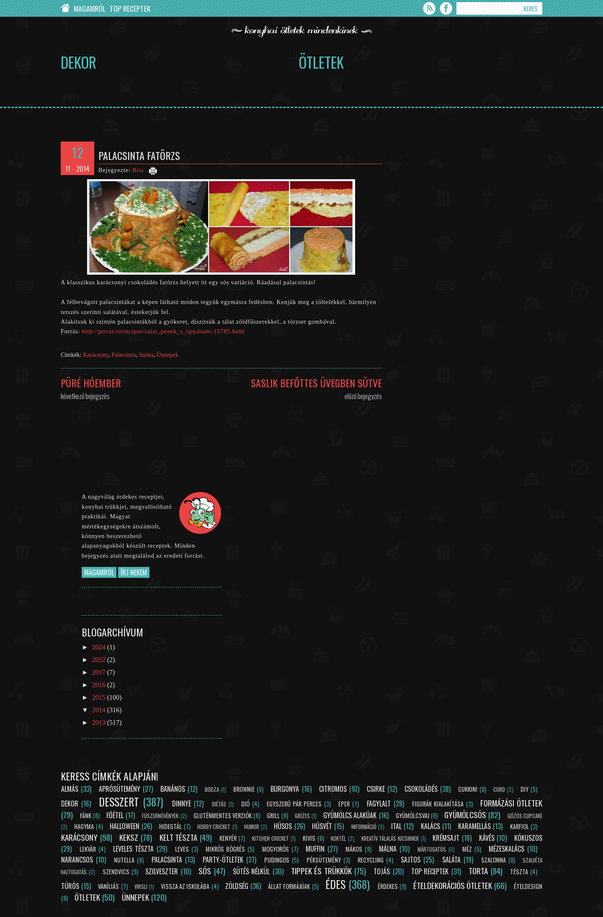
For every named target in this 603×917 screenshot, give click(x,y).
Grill (273, 815)
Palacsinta (123, 354)
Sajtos (410, 860)
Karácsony (95, 354)
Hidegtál (170, 826)
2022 (99, 659)
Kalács (430, 826)
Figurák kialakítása (438, 803)
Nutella (124, 859)
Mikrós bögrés (225, 849)
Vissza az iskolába (185, 886)
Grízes (302, 816)
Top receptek (429, 871)
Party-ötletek (223, 860)
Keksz (128, 837)
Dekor (78, 62)
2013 (99, 722)
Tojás (382, 871)
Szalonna (493, 859)
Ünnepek (167, 354)
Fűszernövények (160, 816)
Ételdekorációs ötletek (452, 885)
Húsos (283, 826)
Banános (172, 789)
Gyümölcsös (465, 815)
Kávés (487, 838)
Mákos (353, 849)
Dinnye (181, 804)
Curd (499, 789)
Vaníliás (108, 886)
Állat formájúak (289, 886)
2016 (99, 684)
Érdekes (388, 886)
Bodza (212, 789)
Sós (204, 871)
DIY (524, 789)
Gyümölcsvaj (412, 815)
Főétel (115, 815)
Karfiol (519, 826)
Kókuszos (528, 838)
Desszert (119, 801)
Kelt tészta (179, 837)
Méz (467, 849)
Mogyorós (275, 849)
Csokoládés (421, 789)
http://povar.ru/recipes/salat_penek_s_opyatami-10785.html (163, 331)
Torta (478, 871)
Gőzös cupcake (525, 816)
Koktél (338, 838)
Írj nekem (134, 572)
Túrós (70, 886)
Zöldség (236, 886)
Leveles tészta (133, 849)
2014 (99, 710)
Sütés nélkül (251, 871)
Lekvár (88, 849)
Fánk (85, 815)
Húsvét (322, 826)
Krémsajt (446, 838)
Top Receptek (130, 8)
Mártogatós (431, 849)
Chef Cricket (65, 8)
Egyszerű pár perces (294, 803)
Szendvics (116, 871)
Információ (363, 827)
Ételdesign (528, 886)
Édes (335, 884)
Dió (245, 803)
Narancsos (77, 860)
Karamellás (474, 826)
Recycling (371, 859)
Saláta (146, 354)
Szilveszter (161, 871)
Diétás (219, 804)
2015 (99, 697)
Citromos (333, 789)
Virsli (140, 887)
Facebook (446, 9)
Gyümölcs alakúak (349, 815)
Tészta (519, 871)
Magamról (90, 8)
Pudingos (276, 859)
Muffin (315, 849)
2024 (99, 647)
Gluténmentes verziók (222, 815)
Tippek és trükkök (321, 871)
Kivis (309, 838)
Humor (251, 827)
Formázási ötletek (511, 803)
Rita (138, 170)
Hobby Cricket (213, 827)
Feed (429, 9)
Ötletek (321, 62)
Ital (396, 826)
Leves (182, 849)
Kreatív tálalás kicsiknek (390, 838)
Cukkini (467, 789)
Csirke (376, 789)
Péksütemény (324, 859)
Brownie (244, 789)
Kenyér (228, 838)
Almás (69, 789)
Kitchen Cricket (270, 838)
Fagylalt (379, 804)
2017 (99, 672)
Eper (344, 803)
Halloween (124, 826)
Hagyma (84, 826)
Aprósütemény (119, 789)
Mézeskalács (506, 849)
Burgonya (285, 789)
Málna (388, 849)
